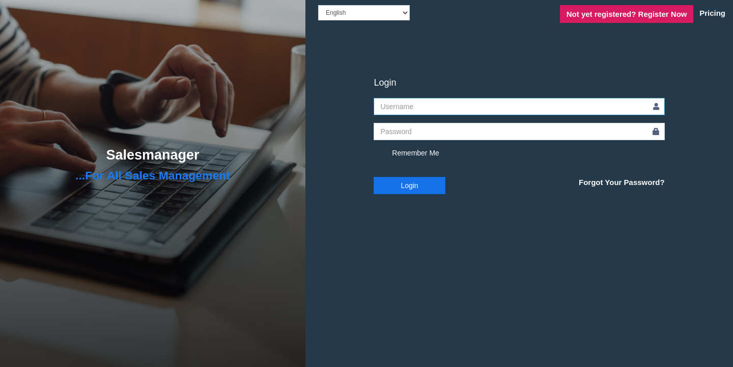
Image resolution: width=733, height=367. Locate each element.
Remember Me (406, 153)
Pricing (712, 13)
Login (409, 185)
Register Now (627, 14)
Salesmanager (152, 155)
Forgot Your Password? (622, 182)
